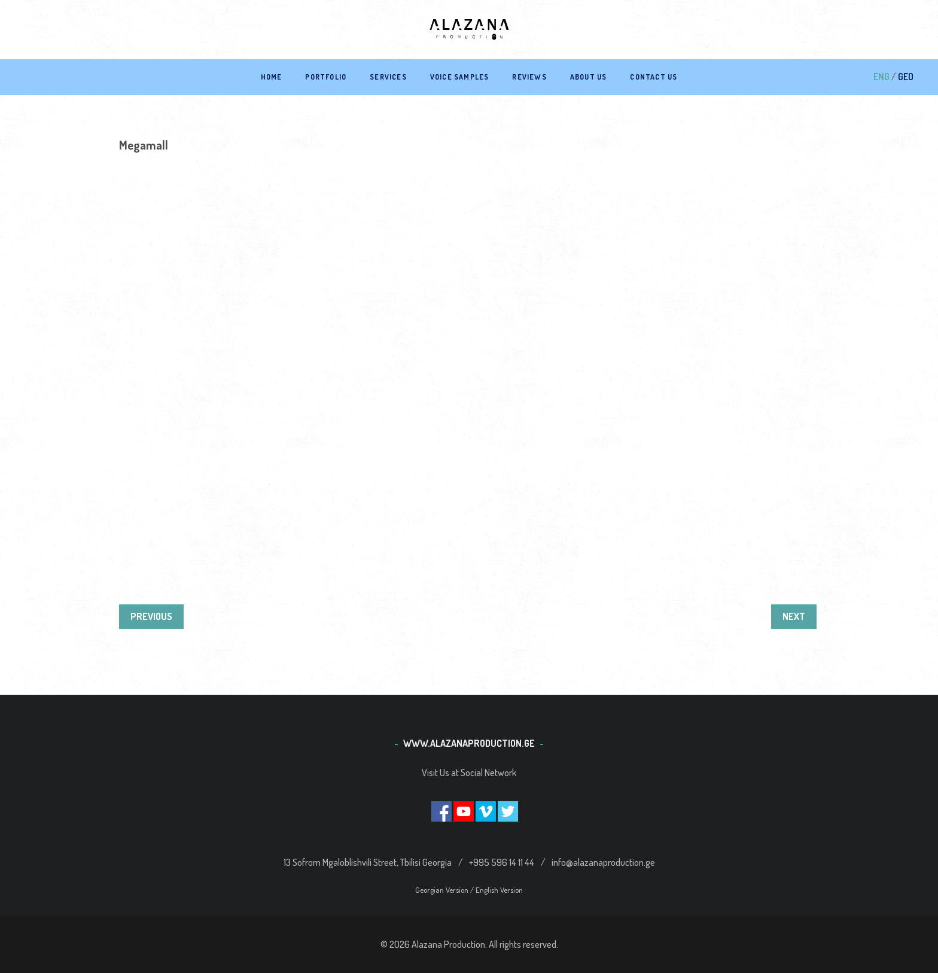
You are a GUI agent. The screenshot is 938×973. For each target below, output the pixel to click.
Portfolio (325, 76)
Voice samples (459, 76)
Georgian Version (442, 890)
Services (388, 76)
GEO (905, 77)
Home (271, 76)
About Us (588, 76)
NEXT (793, 616)
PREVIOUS (151, 616)
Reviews (529, 76)
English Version (499, 890)
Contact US (653, 76)
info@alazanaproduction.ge (603, 862)
